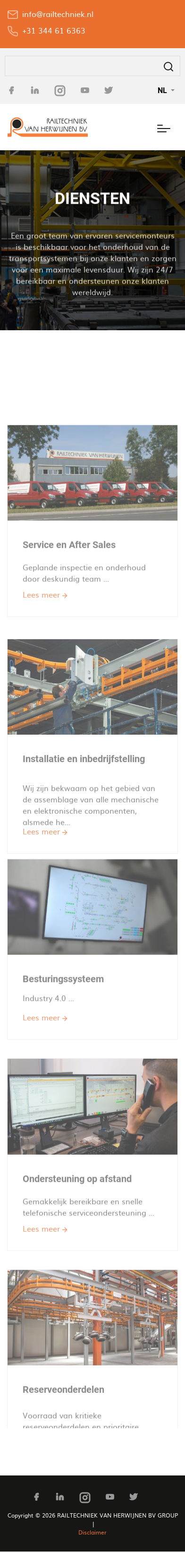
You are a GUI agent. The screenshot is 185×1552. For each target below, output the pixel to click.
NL (163, 90)
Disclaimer (92, 1532)
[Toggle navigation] (163, 127)
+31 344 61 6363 (53, 30)
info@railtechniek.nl (57, 13)
